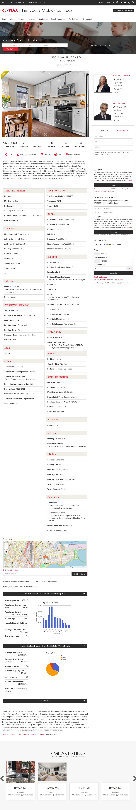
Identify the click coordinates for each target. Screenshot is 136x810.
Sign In (129, 10)
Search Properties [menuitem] (58, 19)
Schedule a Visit (123, 130)
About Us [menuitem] (32, 19)
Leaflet (67, 567)
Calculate (113, 273)
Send (113, 185)
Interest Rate (99, 265)
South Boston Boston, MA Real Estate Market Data (45, 646)
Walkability (44, 700)
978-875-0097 (120, 79)
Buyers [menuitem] (21, 19)
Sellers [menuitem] (12, 19)
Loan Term (98, 244)
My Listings (118, 82)
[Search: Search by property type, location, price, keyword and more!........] (35, 45)
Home (5, 734)
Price (96, 250)
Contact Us (103, 130)
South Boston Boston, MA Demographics (45, 593)
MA (19, 734)
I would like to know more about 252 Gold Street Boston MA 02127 (113, 159)
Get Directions (79, 574)
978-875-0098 (120, 107)
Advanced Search (100, 45)
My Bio (116, 92)
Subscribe (113, 232)
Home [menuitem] (4, 19)
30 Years (108, 244)
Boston (34, 734)
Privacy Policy (128, 181)
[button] (10, 49)
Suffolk (26, 734)
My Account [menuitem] (87, 19)
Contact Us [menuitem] (43, 19)
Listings (13, 734)
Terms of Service (106, 191)
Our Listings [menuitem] (74, 19)
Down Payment (100, 257)
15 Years (118, 244)
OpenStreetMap (76, 567)
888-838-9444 (31, 2)
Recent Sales (118, 86)
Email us (42, 2)
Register (119, 10)
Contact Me (118, 89)
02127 (41, 734)
